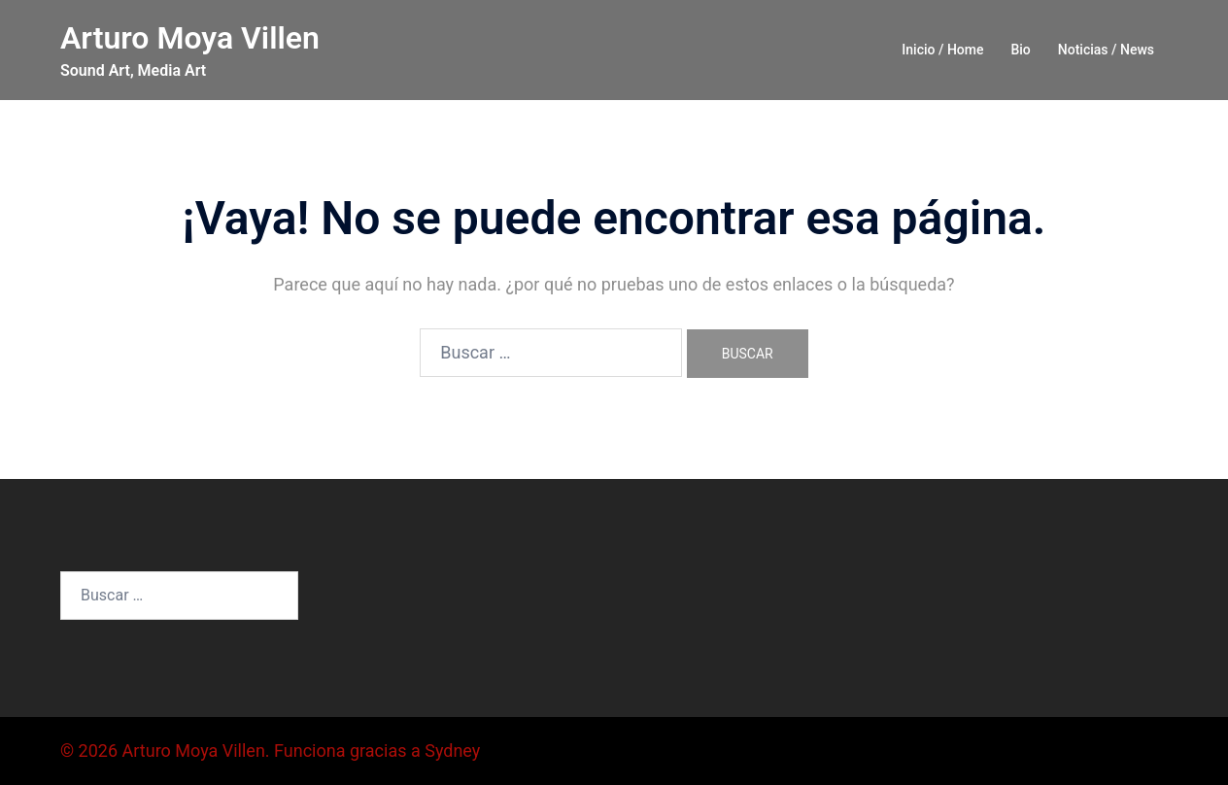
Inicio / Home (942, 49)
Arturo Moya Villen (190, 37)
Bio (1020, 49)
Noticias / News (1106, 49)
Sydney (452, 750)
